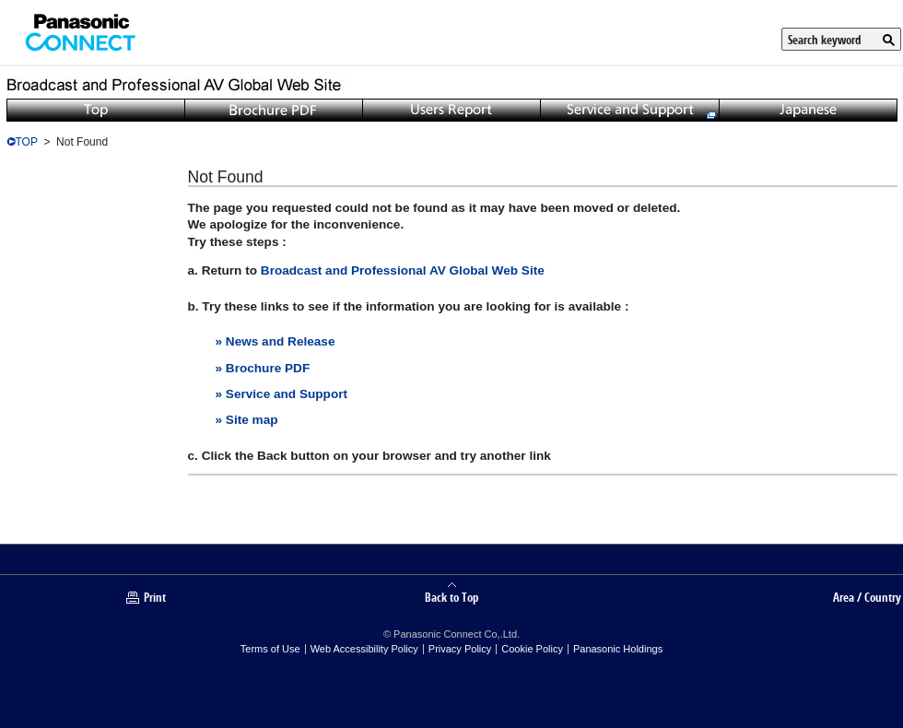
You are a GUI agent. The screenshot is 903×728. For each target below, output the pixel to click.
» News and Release (275, 341)
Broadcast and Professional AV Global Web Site (403, 270)
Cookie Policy (532, 648)
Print (155, 597)
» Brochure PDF (263, 368)
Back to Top (451, 596)
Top (95, 110)
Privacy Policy (459, 648)
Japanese (808, 110)
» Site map (247, 420)
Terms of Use (270, 648)
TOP (27, 141)
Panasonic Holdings (618, 648)
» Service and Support (282, 394)
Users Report (451, 110)
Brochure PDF (273, 110)
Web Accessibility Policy (364, 648)
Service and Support (629, 110)
